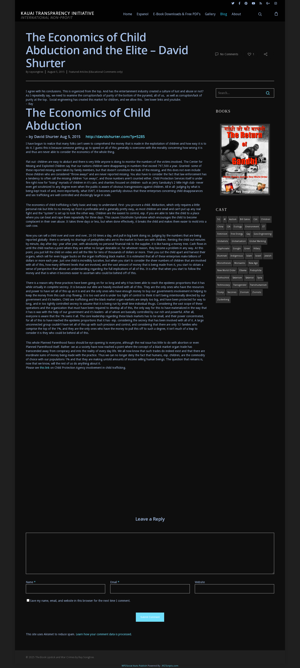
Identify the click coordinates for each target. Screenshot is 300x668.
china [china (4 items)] (220, 226)
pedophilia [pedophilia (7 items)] (255, 270)
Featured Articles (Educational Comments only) (95, 71)
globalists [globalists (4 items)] (222, 241)
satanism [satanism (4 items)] (237, 277)
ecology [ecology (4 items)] (238, 226)
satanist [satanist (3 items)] (249, 277)
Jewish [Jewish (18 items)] (268, 255)
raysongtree (36, 71)
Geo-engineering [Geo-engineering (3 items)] (262, 234)
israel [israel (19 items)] (258, 255)
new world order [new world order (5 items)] (226, 270)
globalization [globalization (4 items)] (239, 241)
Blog (223, 14)
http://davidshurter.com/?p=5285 (115, 136)
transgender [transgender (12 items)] (239, 285)
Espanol (143, 14)
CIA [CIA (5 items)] (228, 226)
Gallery (210, 14)
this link (45, 367)
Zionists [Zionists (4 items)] (256, 292)
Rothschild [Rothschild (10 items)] (223, 277)
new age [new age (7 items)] (253, 263)
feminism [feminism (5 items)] (222, 234)
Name (31, 582)
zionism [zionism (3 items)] (244, 292)
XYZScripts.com (170, 665)
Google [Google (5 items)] (237, 248)
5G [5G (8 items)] (218, 219)
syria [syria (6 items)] (259, 277)
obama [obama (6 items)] (242, 270)
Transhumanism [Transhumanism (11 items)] (258, 285)
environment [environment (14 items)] (252, 226)
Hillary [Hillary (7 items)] (257, 248)
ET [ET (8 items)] (263, 226)
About (236, 14)
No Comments (226, 54)
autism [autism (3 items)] (232, 219)
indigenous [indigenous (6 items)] (237, 255)
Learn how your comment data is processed (103, 634)
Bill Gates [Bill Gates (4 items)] (245, 219)
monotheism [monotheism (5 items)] (224, 263)
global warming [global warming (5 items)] (257, 241)
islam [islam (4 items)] (249, 255)
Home (127, 14)
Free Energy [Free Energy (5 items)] (237, 234)
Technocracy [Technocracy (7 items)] (223, 285)
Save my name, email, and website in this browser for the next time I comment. (80, 600)
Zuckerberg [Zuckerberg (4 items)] (223, 299)
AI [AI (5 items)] (225, 219)
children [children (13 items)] (265, 219)
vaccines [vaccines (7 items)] (232, 292)
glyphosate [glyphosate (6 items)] (223, 248)
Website (200, 582)
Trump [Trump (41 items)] (220, 292)
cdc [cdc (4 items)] (256, 219)
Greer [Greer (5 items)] (247, 248)
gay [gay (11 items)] (248, 234)
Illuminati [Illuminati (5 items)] (222, 255)
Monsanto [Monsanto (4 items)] (239, 263)
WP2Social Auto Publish (134, 665)
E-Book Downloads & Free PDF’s (176, 14)
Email (114, 582)
